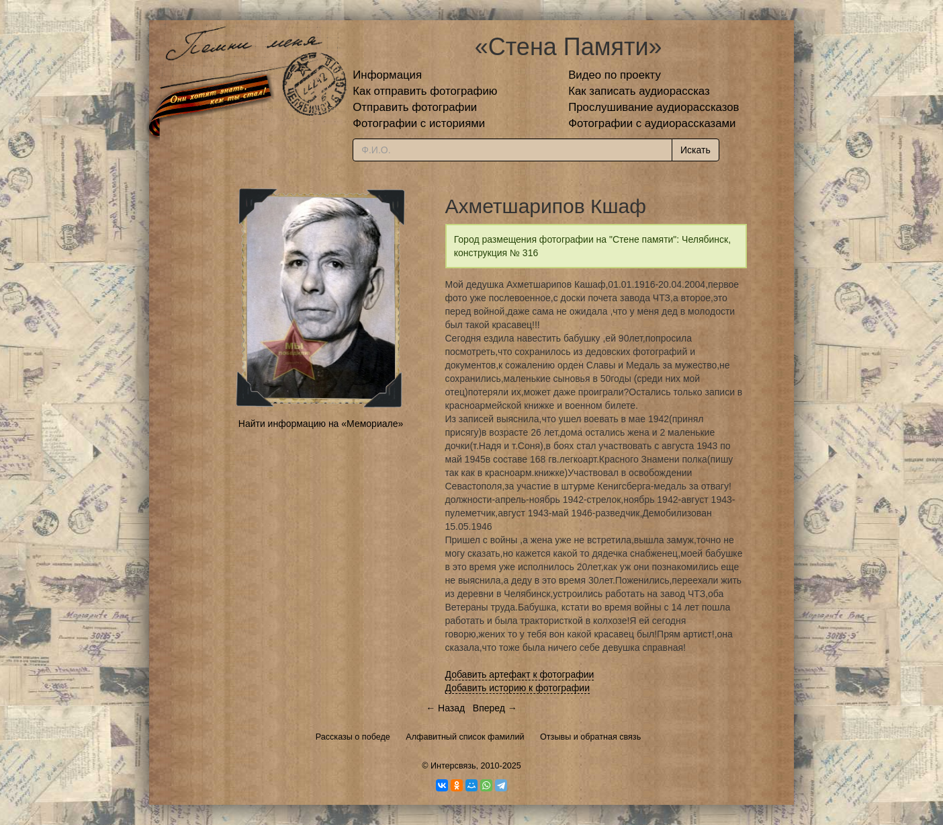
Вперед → (495, 708)
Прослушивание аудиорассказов (653, 107)
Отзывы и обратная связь (590, 737)
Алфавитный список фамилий (465, 737)
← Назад (445, 708)
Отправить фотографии (415, 107)
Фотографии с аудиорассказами (651, 123)
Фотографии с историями (419, 123)
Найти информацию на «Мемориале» (320, 423)
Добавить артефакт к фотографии (519, 674)
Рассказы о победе (353, 737)
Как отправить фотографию (425, 91)
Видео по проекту (614, 75)
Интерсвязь (453, 766)
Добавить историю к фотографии (517, 687)
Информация (387, 75)
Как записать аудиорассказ (639, 91)
